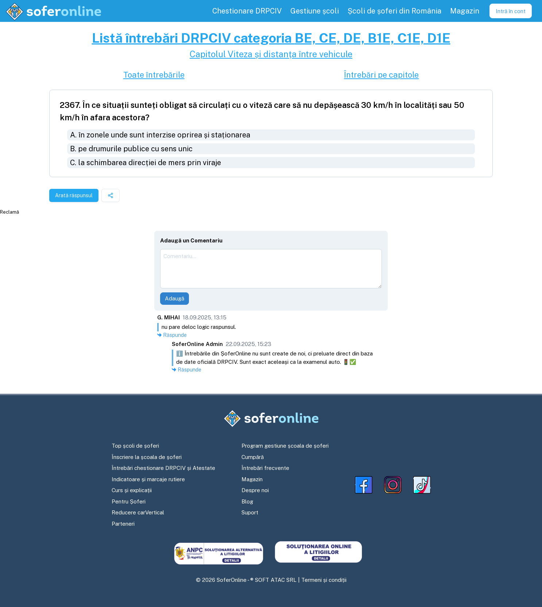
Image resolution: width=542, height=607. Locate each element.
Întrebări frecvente (265, 468)
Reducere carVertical (138, 512)
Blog (247, 501)
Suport (249, 512)
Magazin (252, 479)
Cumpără (252, 457)
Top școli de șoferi (135, 446)
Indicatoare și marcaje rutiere (148, 479)
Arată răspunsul (74, 195)
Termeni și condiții (324, 580)
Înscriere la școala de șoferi (147, 457)
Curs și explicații (132, 490)
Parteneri (123, 524)
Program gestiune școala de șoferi (285, 446)
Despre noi (255, 490)
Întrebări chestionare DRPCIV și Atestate (163, 468)
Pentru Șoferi (129, 501)
